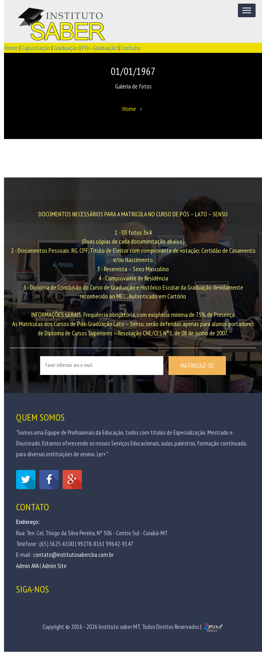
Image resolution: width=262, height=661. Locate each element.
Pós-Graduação (99, 48)
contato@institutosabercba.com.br (73, 554)
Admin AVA (27, 566)
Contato (130, 48)
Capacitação (36, 48)
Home (11, 48)
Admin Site (54, 566)
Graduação (66, 48)
